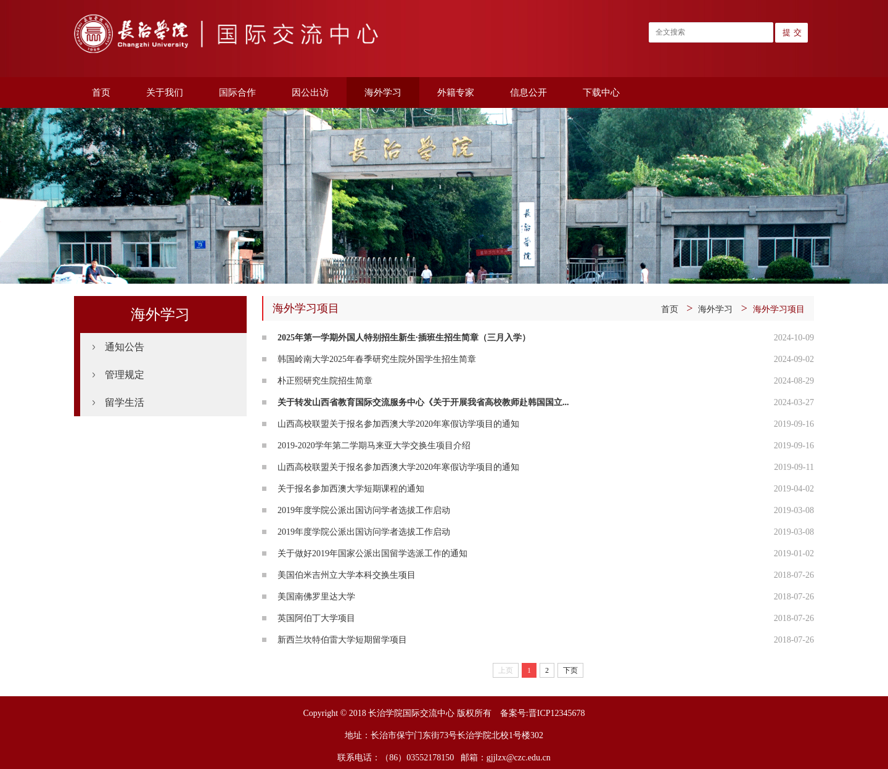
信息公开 (528, 92)
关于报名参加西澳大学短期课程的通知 (351, 488)
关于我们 (164, 92)
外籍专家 (455, 92)
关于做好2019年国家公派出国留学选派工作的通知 (372, 553)
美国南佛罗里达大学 (316, 596)
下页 (570, 670)
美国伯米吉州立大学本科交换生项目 (347, 575)
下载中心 (601, 92)
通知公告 (124, 347)
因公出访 (310, 92)
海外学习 (382, 92)
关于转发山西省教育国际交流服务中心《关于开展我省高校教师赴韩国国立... (423, 402)
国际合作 (237, 92)
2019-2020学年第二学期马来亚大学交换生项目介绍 (374, 445)
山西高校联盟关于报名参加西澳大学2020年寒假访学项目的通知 (398, 424)
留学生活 (124, 402)
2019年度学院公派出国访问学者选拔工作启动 (364, 510)
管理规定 (124, 374)
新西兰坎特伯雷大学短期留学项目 (342, 639)
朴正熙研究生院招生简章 (325, 380)
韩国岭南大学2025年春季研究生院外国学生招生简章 (377, 359)
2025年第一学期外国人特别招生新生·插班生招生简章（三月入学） (404, 337)
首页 (101, 92)
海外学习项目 (779, 309)
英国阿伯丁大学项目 (316, 618)
